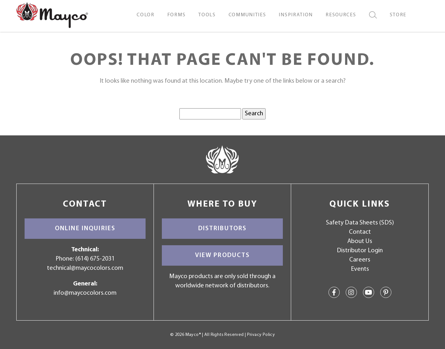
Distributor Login (360, 250)
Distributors (222, 228)
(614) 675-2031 (95, 259)
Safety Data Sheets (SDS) (360, 223)
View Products (222, 255)
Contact (360, 232)
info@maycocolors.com (85, 293)
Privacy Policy (261, 334)
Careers (359, 260)
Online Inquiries (85, 228)
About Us (359, 241)
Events (360, 269)
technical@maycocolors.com (85, 268)
